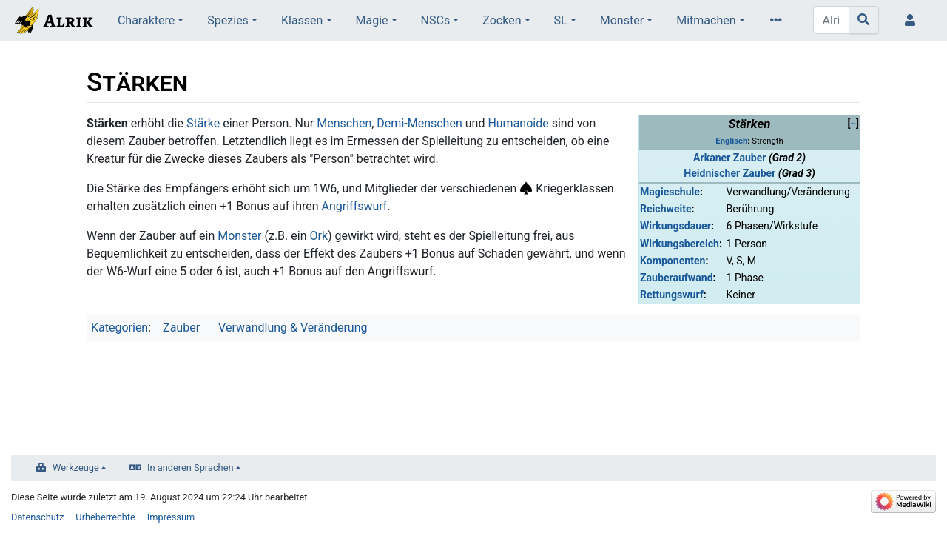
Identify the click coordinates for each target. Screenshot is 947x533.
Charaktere (146, 20)
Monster (622, 20)
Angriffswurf (355, 206)
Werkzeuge (76, 467)
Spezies (228, 20)
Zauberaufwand (676, 278)
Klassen (302, 20)
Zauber (181, 328)
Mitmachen (705, 20)
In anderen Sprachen (190, 467)
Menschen (344, 123)
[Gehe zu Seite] (864, 20)
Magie (372, 20)
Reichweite (666, 209)
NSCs (436, 20)
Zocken (501, 20)
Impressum (171, 517)
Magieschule (670, 192)
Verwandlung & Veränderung (292, 328)
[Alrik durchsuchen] (831, 20)
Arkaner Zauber (729, 158)
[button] (853, 124)
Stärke (203, 123)
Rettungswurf (672, 295)
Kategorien (119, 328)
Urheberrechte (105, 517)
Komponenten (672, 260)
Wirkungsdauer (675, 226)
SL (560, 20)
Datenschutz (37, 517)
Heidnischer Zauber (729, 173)
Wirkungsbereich (679, 243)
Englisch (731, 141)
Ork (318, 236)
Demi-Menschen (419, 123)
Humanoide (518, 123)
